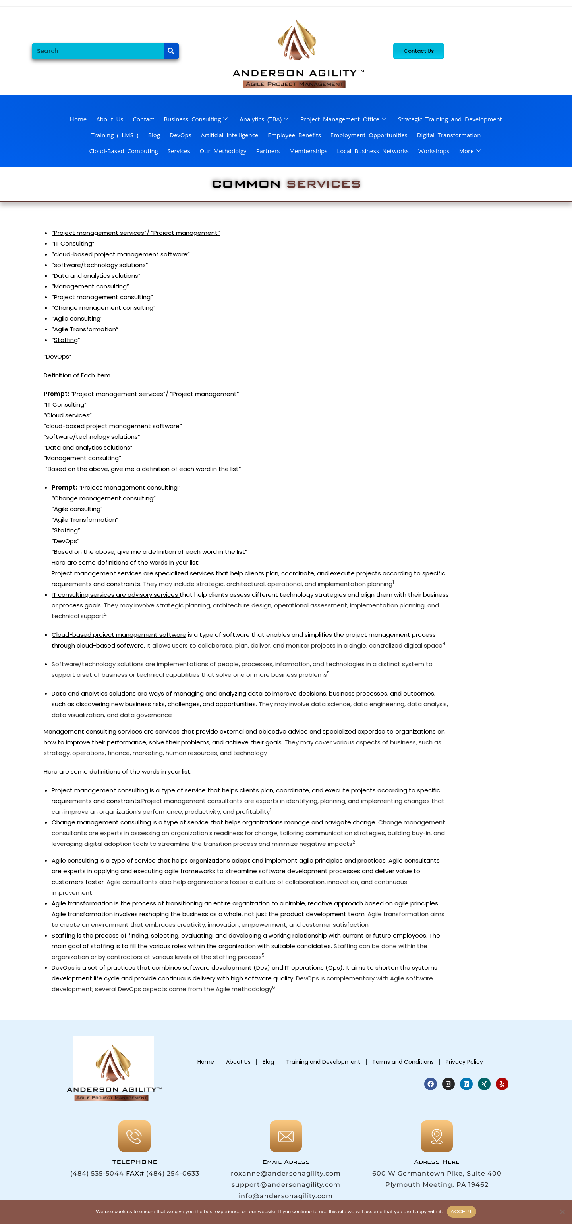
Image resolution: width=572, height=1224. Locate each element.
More (470, 151)
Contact (143, 119)
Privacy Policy (464, 1062)
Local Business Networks (373, 151)
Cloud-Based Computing (123, 151)
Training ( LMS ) (114, 135)
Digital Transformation (449, 135)
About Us (109, 119)
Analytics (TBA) (264, 119)
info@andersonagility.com (286, 1196)
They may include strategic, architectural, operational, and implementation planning (267, 584)
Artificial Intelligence (229, 135)
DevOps (180, 135)
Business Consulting (196, 119)
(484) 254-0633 (172, 1173)
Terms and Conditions (403, 1062)
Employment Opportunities (369, 135)
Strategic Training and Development (450, 119)
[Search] (171, 51)
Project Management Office (343, 119)
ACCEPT (461, 1211)
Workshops (434, 151)
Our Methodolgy (223, 151)
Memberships (308, 151)
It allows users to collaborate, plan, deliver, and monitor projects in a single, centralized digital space (294, 645)
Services (179, 151)
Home (78, 119)
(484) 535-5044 (97, 1173)
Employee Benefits (294, 135)
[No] (562, 1212)
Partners (268, 151)
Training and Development (323, 1062)
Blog (154, 135)
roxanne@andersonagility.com (286, 1173)
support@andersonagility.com (286, 1184)
